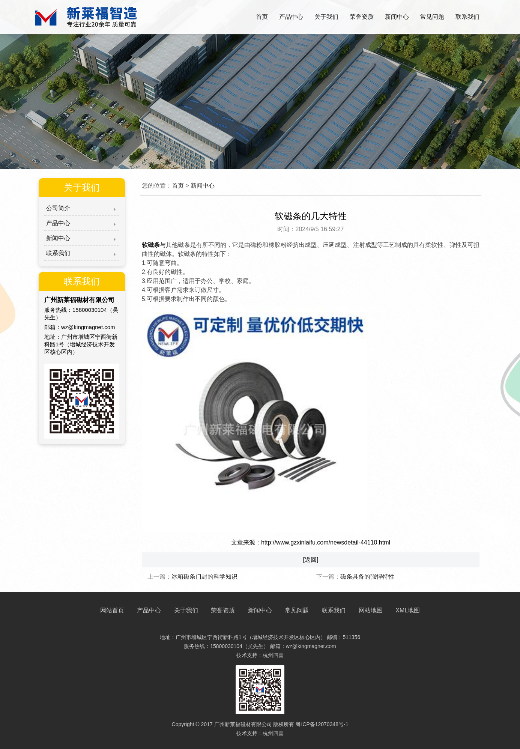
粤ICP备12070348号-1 (322, 724)
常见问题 (432, 17)
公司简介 (58, 208)
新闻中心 (397, 17)
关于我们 (326, 17)
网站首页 (112, 610)
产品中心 (291, 17)
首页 (262, 17)
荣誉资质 (362, 17)
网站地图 (371, 610)
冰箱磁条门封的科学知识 (204, 576)
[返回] (311, 559)
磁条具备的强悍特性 (367, 576)
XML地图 (407, 610)
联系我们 (467, 17)
